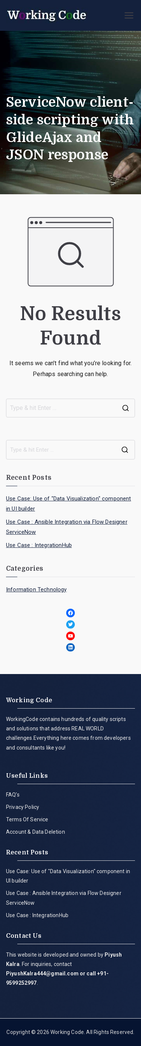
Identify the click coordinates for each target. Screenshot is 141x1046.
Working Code (67, 1032)
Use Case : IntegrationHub (39, 545)
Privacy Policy (22, 807)
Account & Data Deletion (35, 832)
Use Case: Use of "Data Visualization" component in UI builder (68, 503)
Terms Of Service (27, 819)
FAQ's (13, 795)
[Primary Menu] (129, 15)
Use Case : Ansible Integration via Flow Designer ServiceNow (66, 526)
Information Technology (36, 589)
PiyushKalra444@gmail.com (42, 973)
